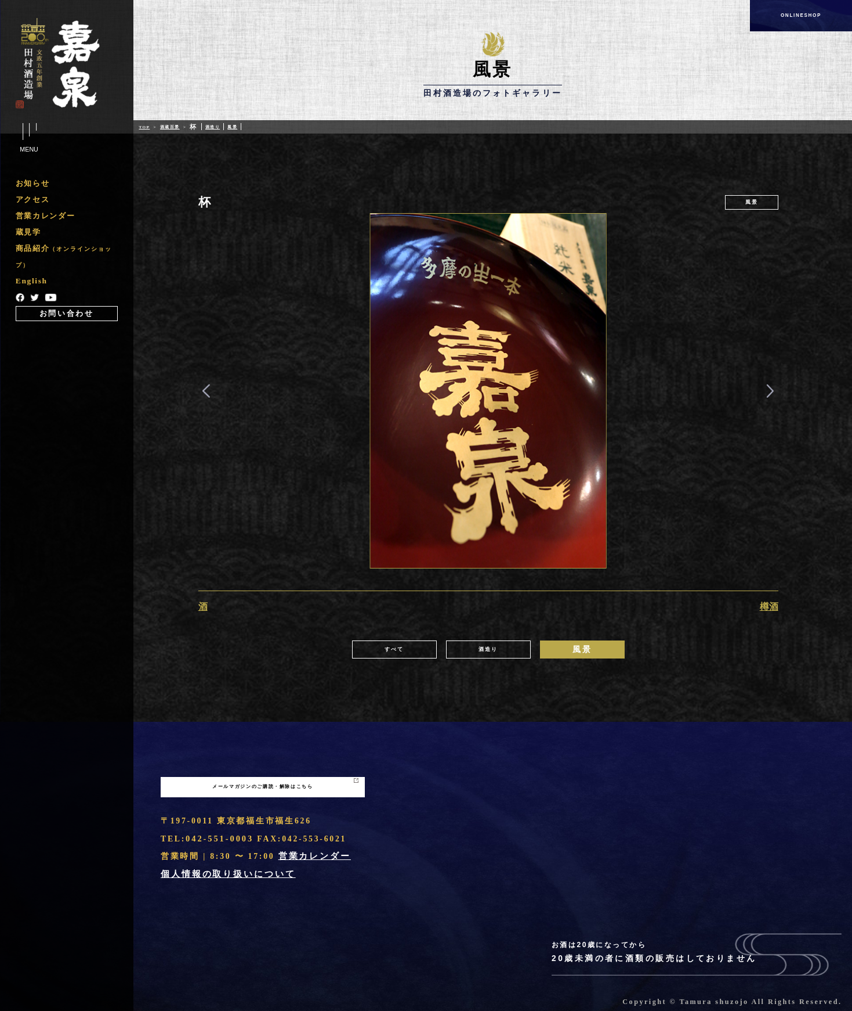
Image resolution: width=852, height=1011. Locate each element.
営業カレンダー (45, 217)
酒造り (236, 126)
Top (147, 126)
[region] (67, 250)
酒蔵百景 (182, 126)
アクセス (32, 200)
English (32, 284)
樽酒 (769, 606)
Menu (29, 138)
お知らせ (32, 183)
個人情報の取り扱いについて (224, 874)
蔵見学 (28, 234)
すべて (393, 649)
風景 (262, 126)
